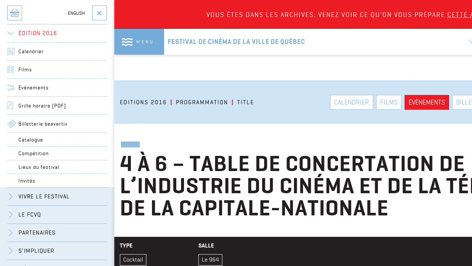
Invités (26, 181)
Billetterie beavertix (43, 124)
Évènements (33, 88)
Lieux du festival (38, 167)
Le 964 (210, 259)
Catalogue (30, 140)
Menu (145, 41)
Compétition (33, 153)
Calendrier (31, 51)
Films (25, 69)
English (75, 13)
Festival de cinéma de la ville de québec (236, 42)
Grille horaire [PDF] (42, 106)
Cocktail (133, 259)
